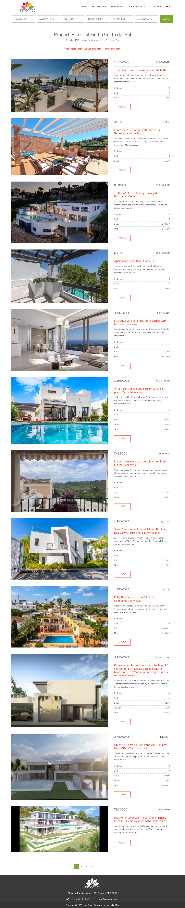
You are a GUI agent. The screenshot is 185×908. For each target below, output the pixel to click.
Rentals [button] (116, 6)
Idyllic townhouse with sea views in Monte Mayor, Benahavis (140, 463)
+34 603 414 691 (80, 899)
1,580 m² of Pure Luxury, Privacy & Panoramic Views (135, 194)
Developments (136, 6)
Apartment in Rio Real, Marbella (134, 261)
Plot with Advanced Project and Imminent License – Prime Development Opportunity (140, 819)
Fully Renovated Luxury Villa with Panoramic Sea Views (135, 599)
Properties (99, 6)
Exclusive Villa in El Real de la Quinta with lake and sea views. (140, 322)
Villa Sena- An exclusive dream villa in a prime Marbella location (138, 390)
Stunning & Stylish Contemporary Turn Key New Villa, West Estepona (140, 746)
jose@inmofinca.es (108, 899)
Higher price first (111, 48)
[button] (168, 6)
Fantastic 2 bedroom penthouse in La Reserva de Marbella (137, 131)
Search (166, 19)
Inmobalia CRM (112, 905)
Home (84, 6)
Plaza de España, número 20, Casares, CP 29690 (93, 893)
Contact (155, 6)
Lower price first (93, 48)
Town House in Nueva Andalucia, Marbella (140, 70)
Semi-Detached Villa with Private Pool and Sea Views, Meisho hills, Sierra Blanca (140, 531)
